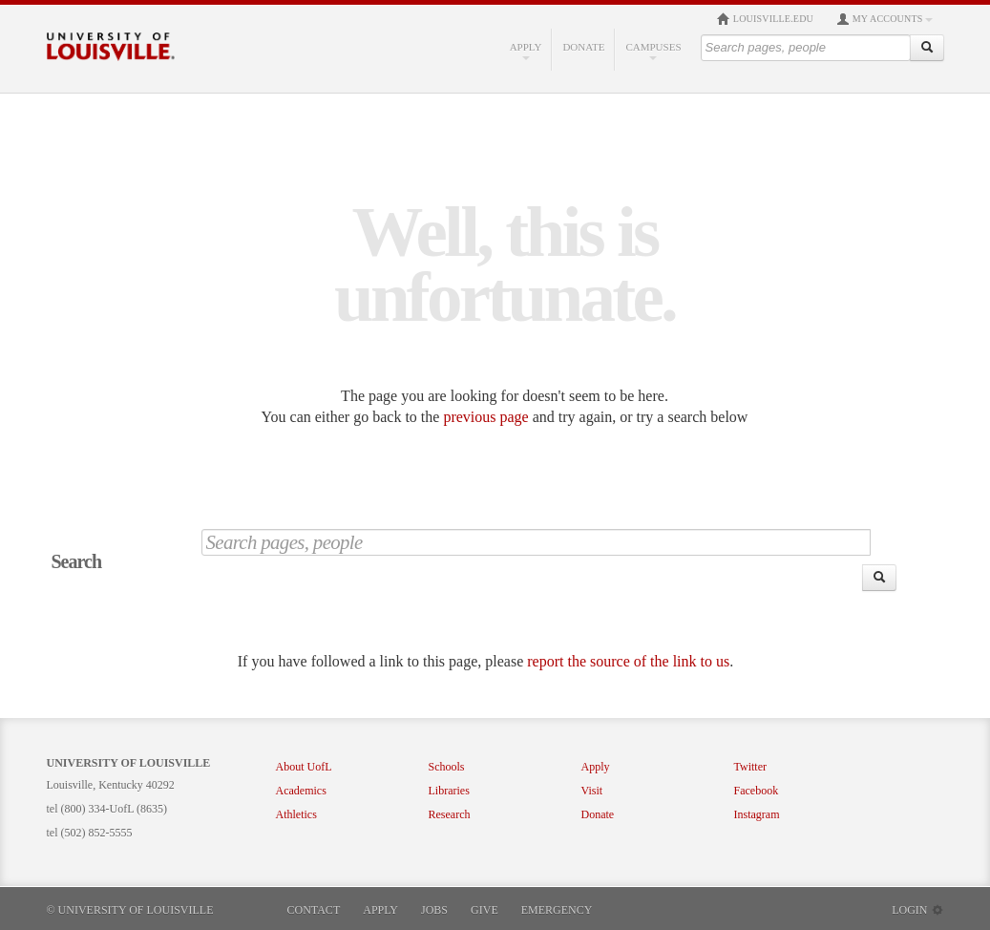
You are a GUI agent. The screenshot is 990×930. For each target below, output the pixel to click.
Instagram (757, 814)
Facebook (756, 790)
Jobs (434, 910)
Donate (583, 47)
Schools (447, 766)
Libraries (449, 790)
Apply (526, 50)
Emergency (557, 910)
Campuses (653, 50)
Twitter (750, 766)
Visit (592, 790)
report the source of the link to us (628, 661)
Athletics (296, 814)
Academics (301, 790)
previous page (485, 417)
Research (450, 814)
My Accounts (884, 19)
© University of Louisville (130, 910)
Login (917, 910)
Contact (314, 910)
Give (484, 910)
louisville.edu (765, 19)
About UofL (304, 766)
